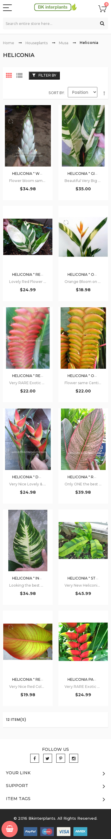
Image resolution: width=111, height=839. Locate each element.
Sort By (56, 93)
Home (8, 43)
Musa (63, 43)
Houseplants (36, 43)
